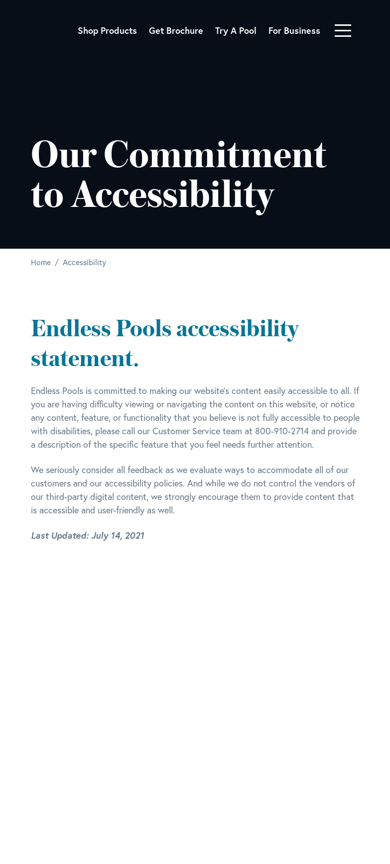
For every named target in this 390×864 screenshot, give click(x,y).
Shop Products (107, 30)
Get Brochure (176, 30)
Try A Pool (236, 30)
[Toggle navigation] (343, 30)
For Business (294, 30)
